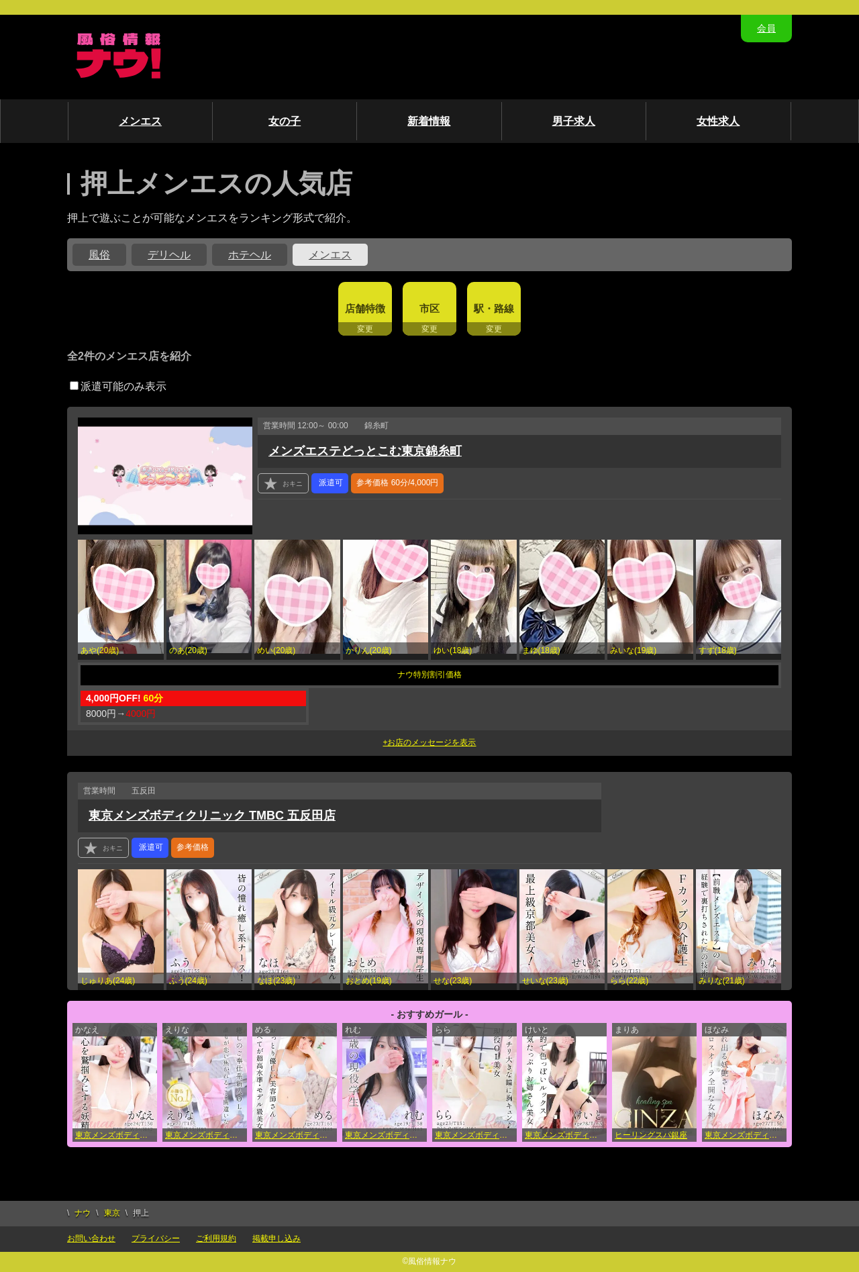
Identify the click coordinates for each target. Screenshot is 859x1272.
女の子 (284, 121)
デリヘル (169, 254)
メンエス (140, 121)
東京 (112, 1213)
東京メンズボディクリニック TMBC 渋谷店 (566, 1135)
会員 (766, 28)
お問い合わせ (91, 1238)
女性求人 (718, 121)
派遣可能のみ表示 (118, 386)
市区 (429, 308)
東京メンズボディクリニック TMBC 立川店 (476, 1135)
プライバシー (156, 1238)
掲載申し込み (276, 1238)
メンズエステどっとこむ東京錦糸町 (365, 451)
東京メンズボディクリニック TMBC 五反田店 (212, 815)
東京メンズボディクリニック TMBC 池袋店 (116, 1135)
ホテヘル (249, 254)
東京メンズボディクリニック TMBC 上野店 (206, 1135)
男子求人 (573, 121)
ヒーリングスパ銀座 (651, 1135)
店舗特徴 (365, 308)
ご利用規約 (216, 1238)
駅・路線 (494, 308)
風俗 (99, 254)
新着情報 (428, 121)
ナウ (82, 1213)
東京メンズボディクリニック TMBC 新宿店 (746, 1135)
